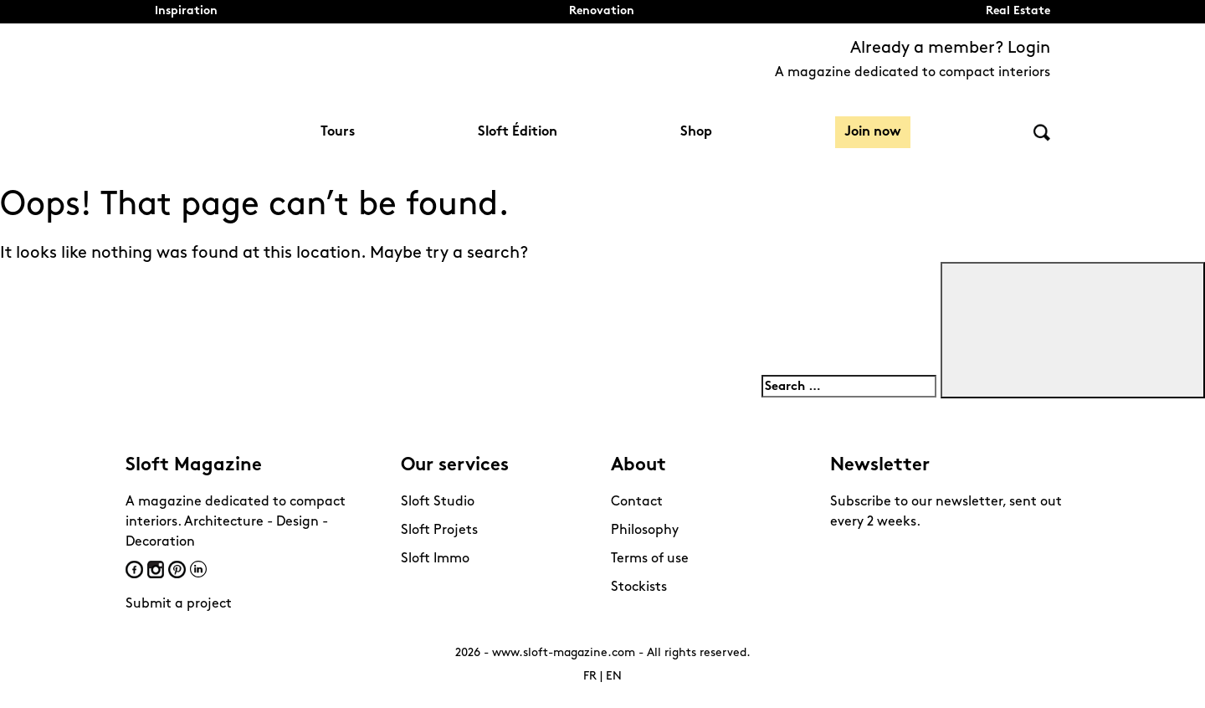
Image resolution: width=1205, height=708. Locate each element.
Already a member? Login (950, 48)
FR (590, 676)
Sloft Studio (437, 502)
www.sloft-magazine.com (563, 653)
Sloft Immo (435, 559)
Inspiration (186, 11)
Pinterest (177, 569)
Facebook (134, 569)
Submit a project (179, 604)
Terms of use (650, 559)
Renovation (601, 11)
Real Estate (1018, 11)
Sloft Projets (439, 530)
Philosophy (645, 530)
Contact (637, 502)
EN (614, 676)
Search (1041, 132)
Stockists (639, 587)
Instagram (155, 569)
